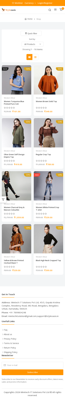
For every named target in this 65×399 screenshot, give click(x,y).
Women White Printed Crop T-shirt (47, 208)
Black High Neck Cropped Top (48, 260)
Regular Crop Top (43, 154)
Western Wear (9, 98)
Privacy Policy (10, 338)
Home (29, 19)
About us (8, 334)
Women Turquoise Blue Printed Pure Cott (14, 102)
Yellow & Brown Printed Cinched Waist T (14, 261)
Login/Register (45, 3)
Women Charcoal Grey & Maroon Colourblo (14, 208)
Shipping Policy (10, 352)
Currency (30, 3)
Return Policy (10, 347)
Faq (5, 329)
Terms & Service (11, 343)
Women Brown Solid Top (46, 101)
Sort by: (32, 39)
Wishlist (18, 3)
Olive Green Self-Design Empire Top (14, 155)
